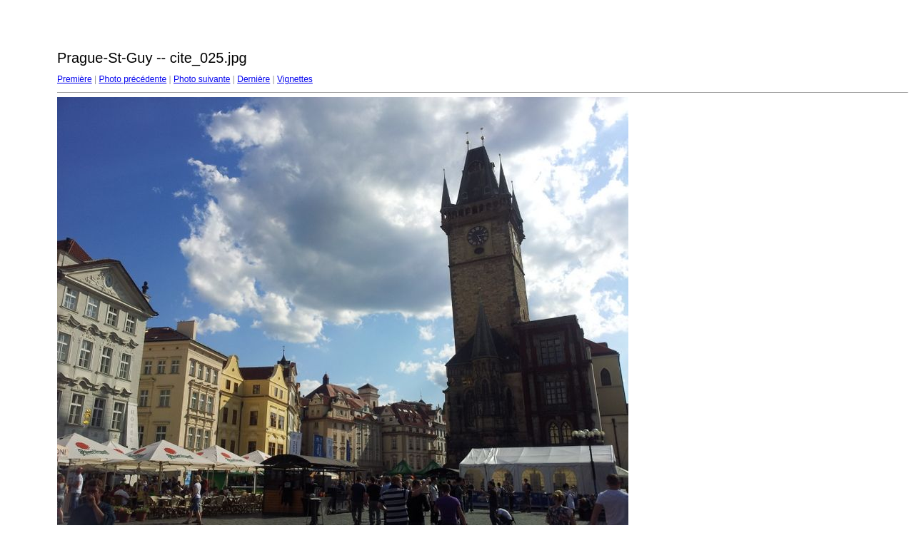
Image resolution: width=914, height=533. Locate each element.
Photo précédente (132, 79)
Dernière (253, 79)
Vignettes (295, 79)
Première (74, 79)
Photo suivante (202, 79)
